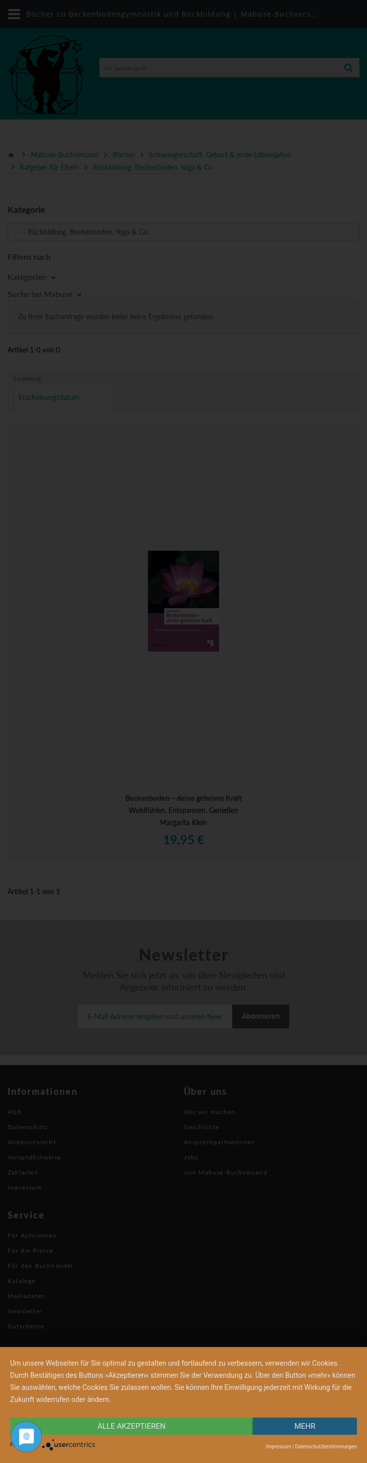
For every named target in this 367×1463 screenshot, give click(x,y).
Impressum (278, 1446)
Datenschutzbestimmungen (326, 1446)
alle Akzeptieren (131, 1426)
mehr (305, 1426)
